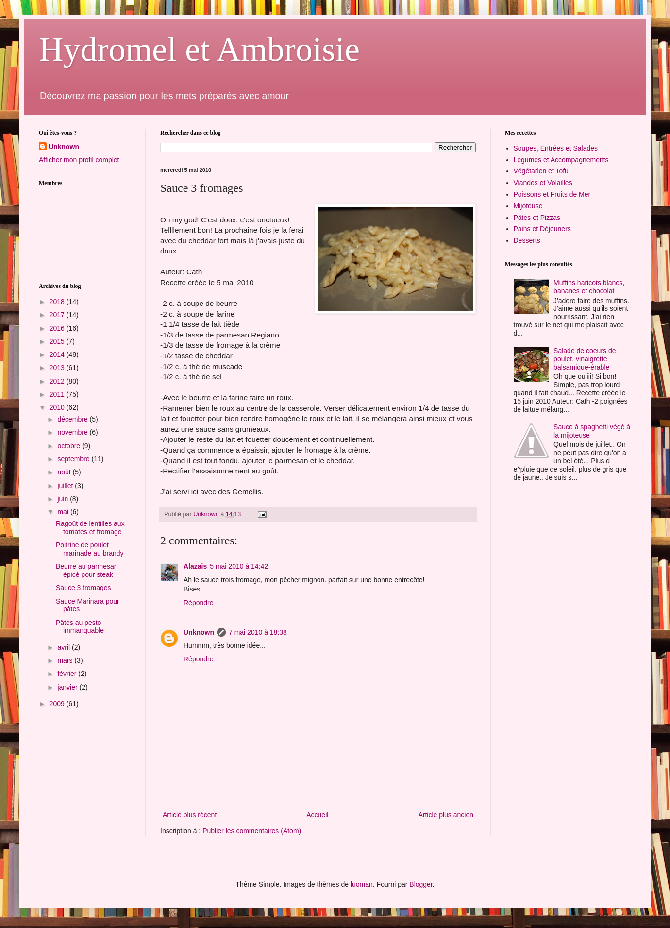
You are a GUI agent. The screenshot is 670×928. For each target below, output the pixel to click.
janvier (68, 687)
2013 (58, 367)
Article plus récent (190, 815)
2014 (58, 354)
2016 (58, 328)
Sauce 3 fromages (83, 587)
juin (63, 499)
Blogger (420, 884)
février (67, 673)
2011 (58, 394)
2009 (58, 704)
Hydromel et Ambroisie (199, 49)
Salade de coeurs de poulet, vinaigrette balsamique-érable (584, 359)
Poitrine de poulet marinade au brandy (90, 549)
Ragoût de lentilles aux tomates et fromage (90, 528)
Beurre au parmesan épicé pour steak (87, 570)
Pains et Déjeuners (542, 229)
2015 (58, 341)
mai (63, 512)
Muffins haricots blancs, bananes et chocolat (588, 287)
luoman (362, 884)
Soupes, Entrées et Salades (556, 148)
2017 (58, 315)
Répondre (199, 603)
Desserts (527, 240)
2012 (58, 381)
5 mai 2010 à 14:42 (239, 566)
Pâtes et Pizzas (537, 217)
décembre (73, 419)
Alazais (195, 566)
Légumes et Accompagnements (561, 160)
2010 (58, 407)
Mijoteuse (528, 206)
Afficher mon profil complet (79, 160)
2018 (58, 301)
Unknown (199, 632)
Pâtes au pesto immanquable (80, 627)
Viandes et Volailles (543, 182)
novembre (73, 432)
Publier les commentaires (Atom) (251, 831)
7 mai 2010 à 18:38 (258, 632)
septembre (74, 459)
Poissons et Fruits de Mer (552, 194)
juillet (66, 485)
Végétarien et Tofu (541, 171)
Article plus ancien (445, 815)
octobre (69, 446)
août (64, 472)
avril (64, 647)
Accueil (317, 815)
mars (65, 660)
